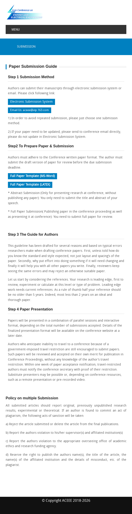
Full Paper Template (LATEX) (30, 185)
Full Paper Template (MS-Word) (32, 176)
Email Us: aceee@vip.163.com (29, 110)
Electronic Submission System (31, 102)
